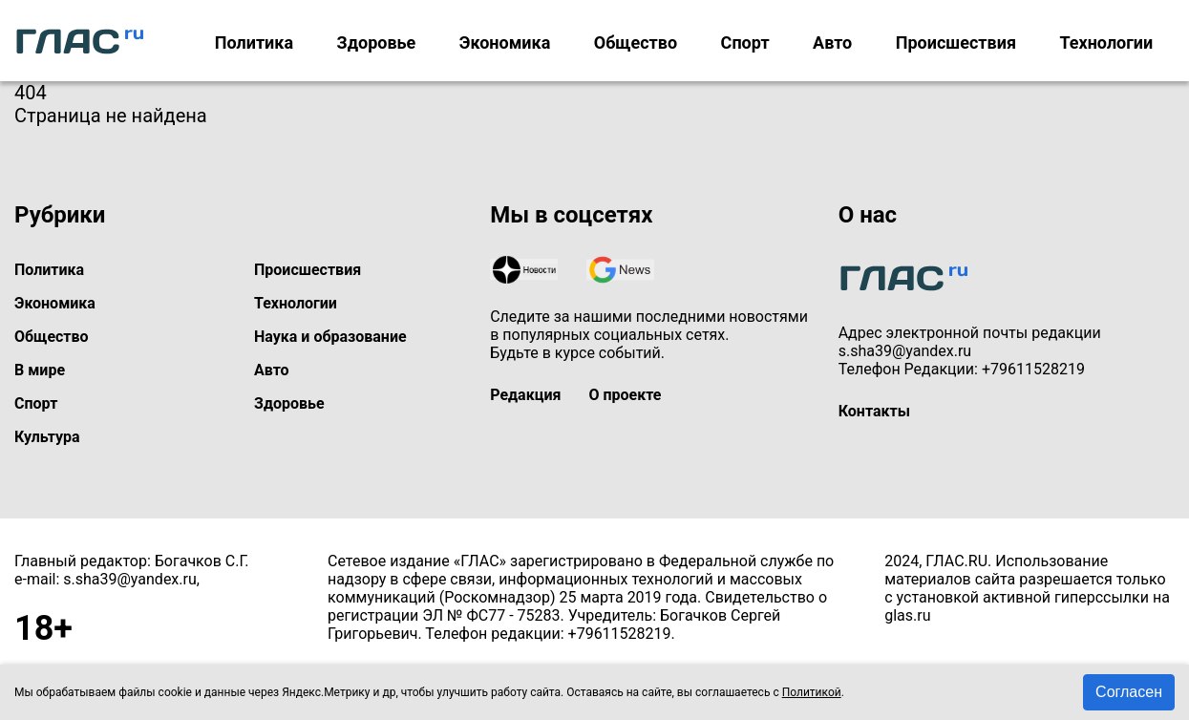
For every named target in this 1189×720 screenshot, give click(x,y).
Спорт (745, 42)
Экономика (505, 42)
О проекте (624, 395)
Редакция (525, 395)
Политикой (811, 692)
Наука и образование (330, 337)
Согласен (1128, 692)
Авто (832, 42)
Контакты (874, 411)
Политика (254, 42)
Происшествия (956, 42)
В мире (39, 370)
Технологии (1106, 42)
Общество (635, 42)
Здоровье (376, 42)
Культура (47, 437)
